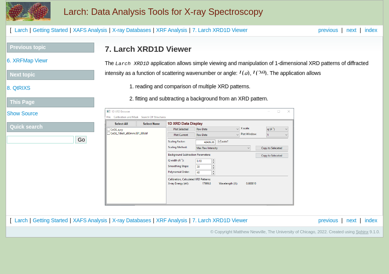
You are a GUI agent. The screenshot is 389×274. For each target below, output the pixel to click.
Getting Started (50, 30)
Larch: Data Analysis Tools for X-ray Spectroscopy (163, 11)
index (371, 30)
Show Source (22, 113)
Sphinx (362, 231)
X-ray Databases (131, 30)
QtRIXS (18, 88)
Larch (20, 30)
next (351, 30)
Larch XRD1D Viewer (219, 30)
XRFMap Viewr (27, 60)
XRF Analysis (171, 30)
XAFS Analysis (90, 30)
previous (328, 30)
